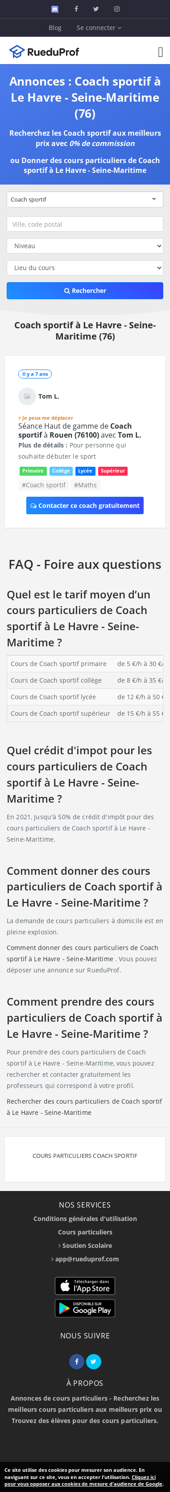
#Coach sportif (44, 485)
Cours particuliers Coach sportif (85, 1156)
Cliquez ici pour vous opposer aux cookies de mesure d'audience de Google (83, 1481)
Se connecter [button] (99, 27)
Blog (55, 27)
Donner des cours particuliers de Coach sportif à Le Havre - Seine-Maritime (90, 165)
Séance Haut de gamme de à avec (79, 430)
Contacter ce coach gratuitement (85, 505)
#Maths (85, 485)
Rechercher (85, 290)
